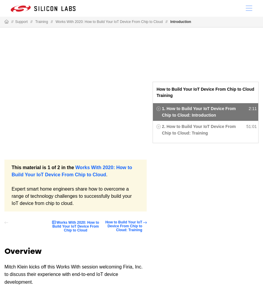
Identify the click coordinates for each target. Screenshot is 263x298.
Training (41, 22)
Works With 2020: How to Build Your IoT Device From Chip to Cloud (109, 22)
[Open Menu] (249, 8)
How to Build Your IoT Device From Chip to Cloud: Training (123, 226)
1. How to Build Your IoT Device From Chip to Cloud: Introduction (199, 112)
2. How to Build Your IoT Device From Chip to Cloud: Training (199, 129)
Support (21, 22)
